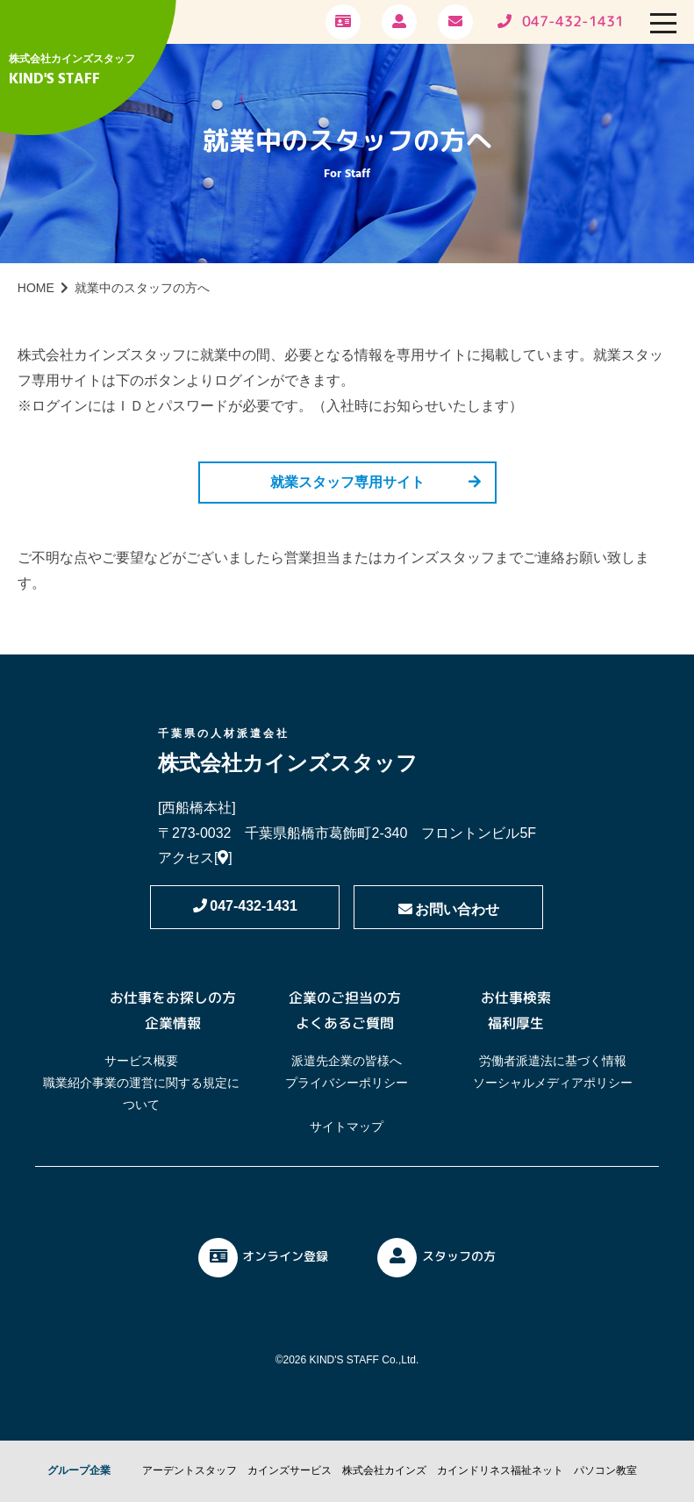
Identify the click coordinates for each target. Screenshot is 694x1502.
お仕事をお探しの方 (173, 997)
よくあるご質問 (345, 1023)
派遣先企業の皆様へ (346, 1061)
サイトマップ (346, 1126)
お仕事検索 (516, 997)
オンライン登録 (263, 1257)
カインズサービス (289, 1470)
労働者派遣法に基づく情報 (552, 1061)
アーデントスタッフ (189, 1470)
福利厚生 (516, 1023)
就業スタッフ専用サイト (347, 482)
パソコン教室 (605, 1470)
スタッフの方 (436, 1257)
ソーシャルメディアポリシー (553, 1083)
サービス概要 (141, 1061)
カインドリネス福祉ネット (500, 1470)
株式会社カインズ (384, 1470)
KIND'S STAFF (54, 79)
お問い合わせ (448, 909)
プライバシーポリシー (346, 1083)
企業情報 (173, 1023)
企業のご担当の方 (345, 997)
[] (223, 857)
